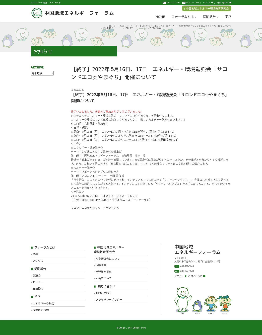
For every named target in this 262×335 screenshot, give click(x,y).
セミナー (38, 282)
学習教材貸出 (104, 272)
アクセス (208, 2)
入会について (104, 278)
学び (228, 16)
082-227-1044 (173, 2)
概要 (35, 254)
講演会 (37, 275)
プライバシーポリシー (109, 299)
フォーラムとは (184, 16)
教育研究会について (108, 259)
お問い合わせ (223, 2)
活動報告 (210, 16)
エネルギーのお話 (43, 303)
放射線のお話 (41, 310)
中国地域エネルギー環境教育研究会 (206, 8)
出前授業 (38, 288)
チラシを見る (111, 208)
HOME (160, 16)
